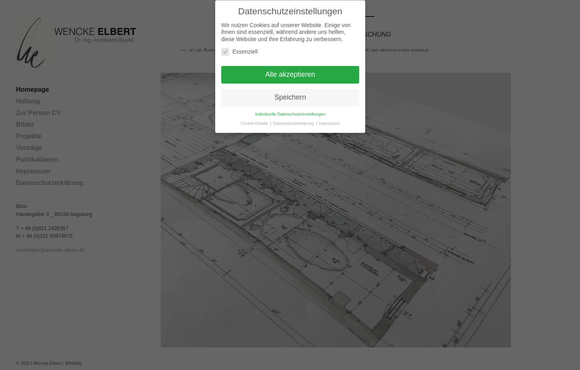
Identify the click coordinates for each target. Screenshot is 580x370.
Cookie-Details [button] (255, 122)
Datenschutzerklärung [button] (294, 122)
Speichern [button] (289, 97)
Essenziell (240, 52)
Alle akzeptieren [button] (290, 74)
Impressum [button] (328, 122)
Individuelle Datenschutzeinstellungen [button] (290, 113)
